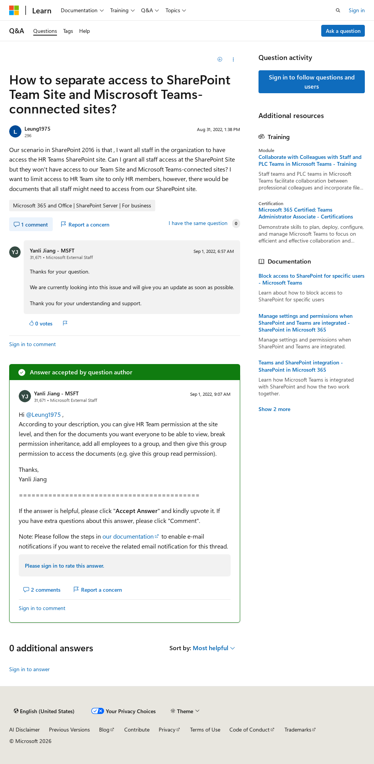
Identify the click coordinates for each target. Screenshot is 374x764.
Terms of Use (205, 729)
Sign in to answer (29, 669)
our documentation (128, 536)
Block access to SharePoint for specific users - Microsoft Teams (311, 279)
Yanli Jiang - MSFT (52, 250)
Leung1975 (37, 128)
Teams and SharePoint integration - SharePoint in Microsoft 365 (301, 366)
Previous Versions (69, 729)
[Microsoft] (14, 10)
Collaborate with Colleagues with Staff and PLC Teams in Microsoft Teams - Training (310, 160)
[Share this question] (233, 59)
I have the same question (198, 223)
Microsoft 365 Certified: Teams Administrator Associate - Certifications (306, 213)
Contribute (137, 729)
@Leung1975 (44, 414)
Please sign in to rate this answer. (64, 565)
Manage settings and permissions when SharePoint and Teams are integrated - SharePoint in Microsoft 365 (306, 322)
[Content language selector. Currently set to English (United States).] (44, 711)
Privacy (167, 729)
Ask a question (343, 30)
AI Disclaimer (24, 729)
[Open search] (338, 10)
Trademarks (298, 729)
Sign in (357, 10)
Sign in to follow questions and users (312, 81)
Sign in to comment (32, 344)
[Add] (220, 59)
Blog (104, 729)
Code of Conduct (249, 729)
